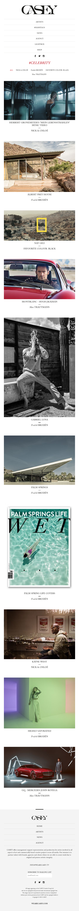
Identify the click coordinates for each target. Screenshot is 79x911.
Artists (39, 22)
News (39, 33)
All (11, 70)
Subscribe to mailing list (39, 872)
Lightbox (39, 44)
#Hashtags (39, 28)
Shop (39, 50)
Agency (39, 39)
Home (39, 826)
